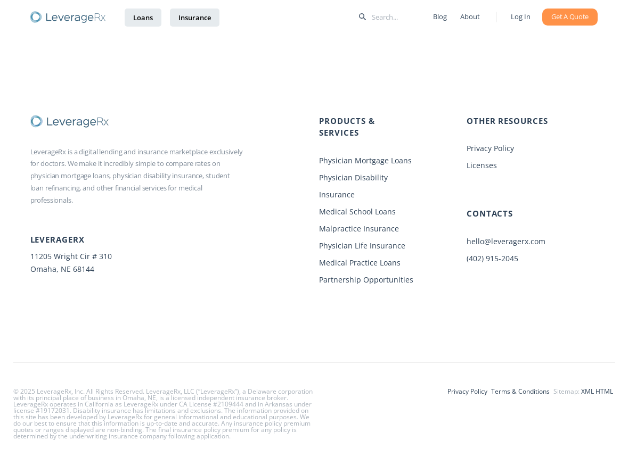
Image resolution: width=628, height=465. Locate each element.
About (469, 16)
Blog (438, 16)
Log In (521, 16)
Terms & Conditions (520, 391)
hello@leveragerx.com (506, 241)
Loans (143, 17)
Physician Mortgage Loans (365, 160)
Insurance (194, 17)
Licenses (482, 165)
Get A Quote (570, 16)
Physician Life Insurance (362, 245)
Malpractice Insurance (359, 228)
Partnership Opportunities (366, 280)
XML (587, 391)
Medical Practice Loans (360, 263)
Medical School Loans (357, 211)
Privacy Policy (490, 148)
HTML (604, 391)
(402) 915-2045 (492, 258)
